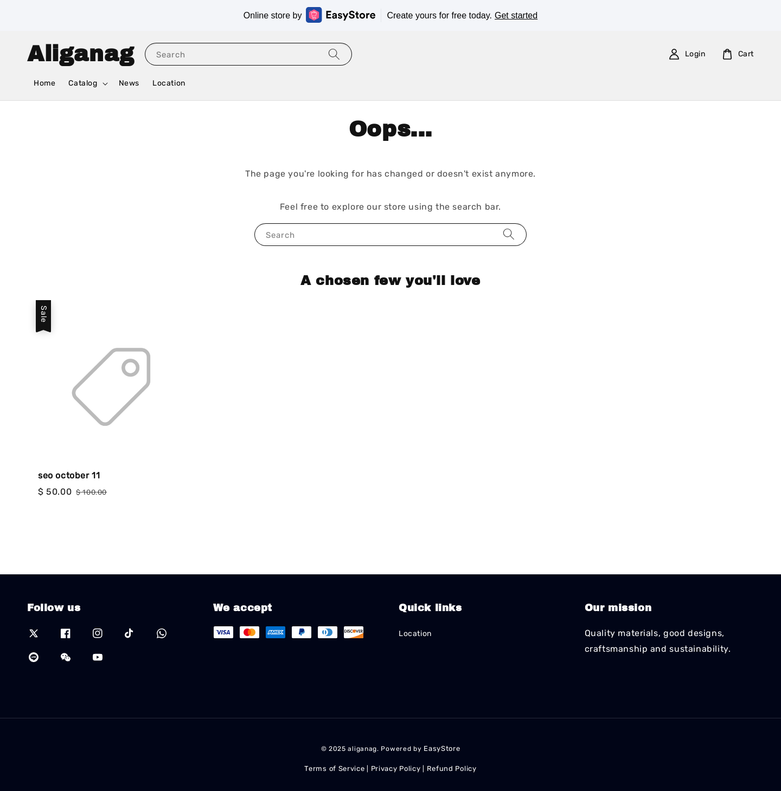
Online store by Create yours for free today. (390, 15)
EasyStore (442, 748)
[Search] (334, 53)
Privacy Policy (396, 768)
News (129, 83)
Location (168, 83)
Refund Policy (452, 768)
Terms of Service (334, 768)
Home (44, 83)
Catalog (82, 83)
